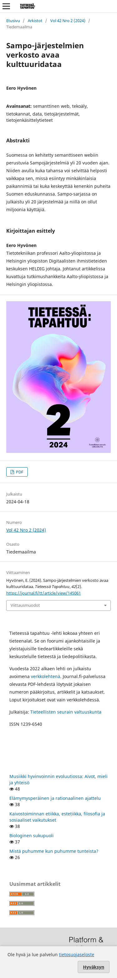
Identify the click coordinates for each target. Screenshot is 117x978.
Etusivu (13, 20)
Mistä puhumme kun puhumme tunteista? (53, 851)
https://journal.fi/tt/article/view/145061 (43, 593)
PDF (19, 472)
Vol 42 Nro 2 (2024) (67, 20)
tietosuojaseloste (76, 954)
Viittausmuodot (25, 605)
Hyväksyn (93, 967)
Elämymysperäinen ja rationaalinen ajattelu (55, 798)
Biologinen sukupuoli (31, 835)
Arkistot (35, 20)
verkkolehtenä (45, 676)
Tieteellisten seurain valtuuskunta (65, 712)
